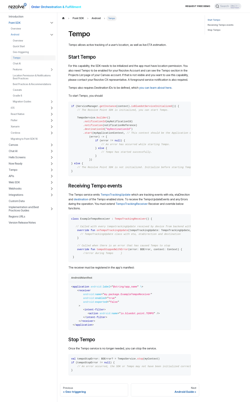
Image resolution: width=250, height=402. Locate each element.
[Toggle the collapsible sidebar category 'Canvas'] (52, 145)
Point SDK (15, 22)
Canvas (13, 144)
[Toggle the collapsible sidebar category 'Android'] (52, 34)
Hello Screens (17, 157)
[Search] (227, 6)
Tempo (16, 57)
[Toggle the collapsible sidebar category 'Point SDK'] (52, 23)
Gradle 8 (17, 95)
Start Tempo (214, 20)
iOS (13, 107)
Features (17, 69)
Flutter (14, 120)
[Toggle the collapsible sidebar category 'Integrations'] (52, 195)
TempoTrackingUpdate (116, 194)
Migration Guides (22, 101)
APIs (11, 176)
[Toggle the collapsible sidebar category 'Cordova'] (52, 133)
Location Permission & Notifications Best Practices (32, 77)
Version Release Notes (22, 222)
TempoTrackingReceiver (132, 204)
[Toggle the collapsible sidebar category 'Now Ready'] (52, 163)
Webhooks (15, 188)
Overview (16, 28)
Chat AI (17, 63)
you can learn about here (155, 87)
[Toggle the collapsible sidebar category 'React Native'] (52, 114)
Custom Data (17, 201)
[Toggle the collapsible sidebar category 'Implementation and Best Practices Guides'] (52, 208)
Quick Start (19, 46)
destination (81, 199)
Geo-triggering (21, 52)
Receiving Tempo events (221, 25)
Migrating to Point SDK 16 (24, 138)
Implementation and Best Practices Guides (24, 209)
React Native (17, 114)
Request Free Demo (197, 6)
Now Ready (15, 163)
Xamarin (15, 126)
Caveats (17, 90)
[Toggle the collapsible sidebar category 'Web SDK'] (52, 182)
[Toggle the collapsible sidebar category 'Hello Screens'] (52, 157)
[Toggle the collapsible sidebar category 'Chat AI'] (52, 151)
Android (15, 34)
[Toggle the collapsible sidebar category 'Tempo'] (52, 170)
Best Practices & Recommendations (32, 84)
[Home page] (63, 18)
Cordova (15, 132)
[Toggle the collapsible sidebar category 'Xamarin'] (52, 126)
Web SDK (14, 182)
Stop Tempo (214, 30)
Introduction (16, 16)
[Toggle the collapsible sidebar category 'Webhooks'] (52, 188)
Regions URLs (17, 216)
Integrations (16, 194)
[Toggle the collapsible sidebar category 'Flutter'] (52, 120)
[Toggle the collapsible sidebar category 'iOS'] (52, 108)
